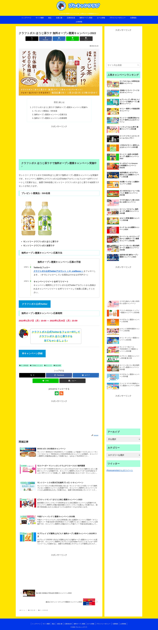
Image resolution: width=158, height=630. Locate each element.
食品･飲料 (57, 365)
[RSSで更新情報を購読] (61, 393)
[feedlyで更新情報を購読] (57, 393)
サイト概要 (46, 624)
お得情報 (123, 624)
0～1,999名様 (23, 365)
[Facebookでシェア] (45, 38)
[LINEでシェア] (72, 38)
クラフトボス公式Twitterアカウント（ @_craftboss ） (59, 271)
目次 (56, 102)
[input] (123, 65)
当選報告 (115, 624)
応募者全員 (68, 624)
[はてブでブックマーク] (59, 38)
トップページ (36, 624)
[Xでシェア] (31, 38)
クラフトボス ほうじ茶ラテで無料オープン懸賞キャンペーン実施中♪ (60, 107)
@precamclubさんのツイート (119, 470)
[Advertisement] (59, 142)
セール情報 (90, 624)
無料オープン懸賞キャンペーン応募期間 (50, 118)
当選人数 (59, 624)
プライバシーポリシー (103, 624)
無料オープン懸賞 (79, 624)
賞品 (53, 624)
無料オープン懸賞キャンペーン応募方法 (50, 115)
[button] (86, 38)
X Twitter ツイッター (36, 365)
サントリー (48, 365)
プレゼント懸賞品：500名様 (45, 111)
